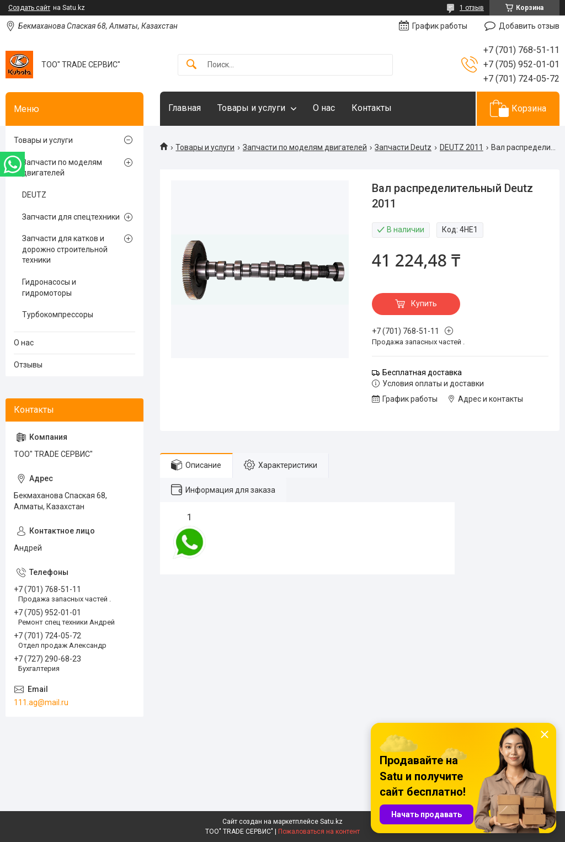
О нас (324, 108)
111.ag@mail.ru (41, 702)
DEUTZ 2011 (461, 147)
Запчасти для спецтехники (71, 216)
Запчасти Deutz (403, 147)
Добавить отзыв (529, 26)
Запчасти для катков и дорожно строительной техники (65, 249)
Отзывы (28, 364)
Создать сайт (29, 8)
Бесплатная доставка (422, 372)
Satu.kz (331, 821)
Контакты (371, 108)
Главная (184, 108)
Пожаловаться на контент (319, 831)
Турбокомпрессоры (57, 314)
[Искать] (191, 64)
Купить (424, 303)
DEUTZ (34, 194)
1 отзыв (472, 8)
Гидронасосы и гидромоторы (49, 287)
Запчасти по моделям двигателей (305, 147)
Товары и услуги (251, 108)
